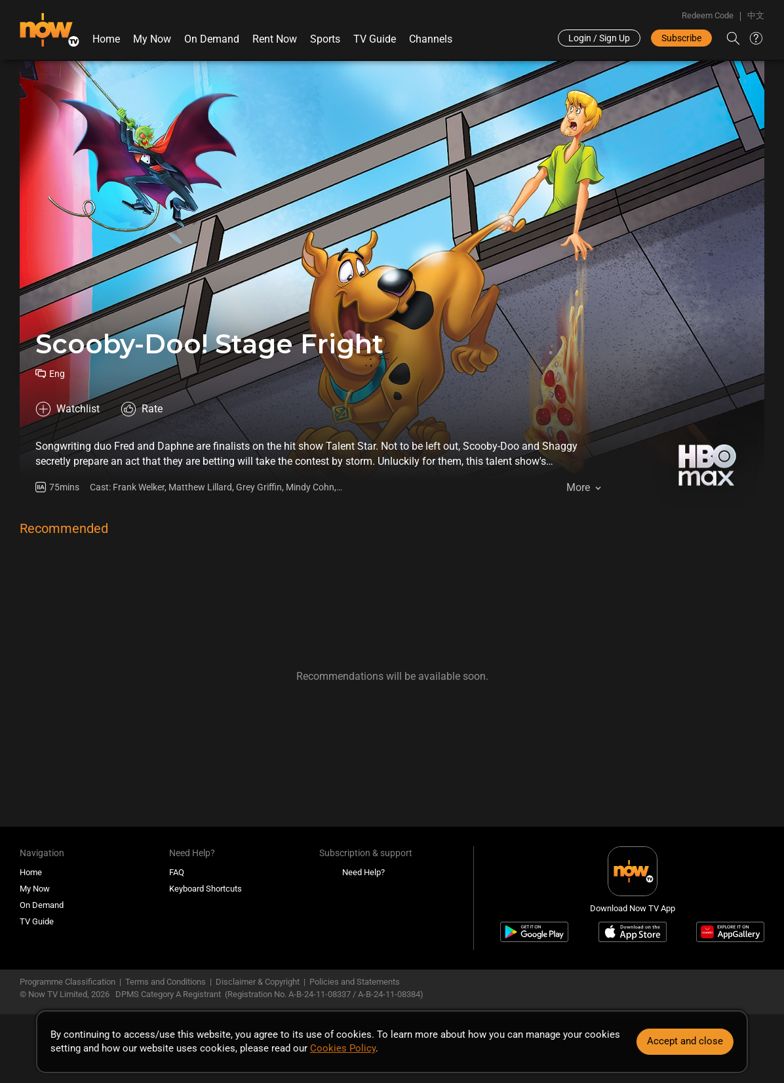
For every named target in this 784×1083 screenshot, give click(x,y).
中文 (755, 15)
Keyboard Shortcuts (205, 889)
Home (106, 39)
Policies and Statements (354, 982)
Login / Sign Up (599, 38)
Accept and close (685, 1041)
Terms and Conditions (165, 982)
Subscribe (681, 38)
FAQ (176, 872)
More (578, 487)
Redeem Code (708, 15)
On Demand (211, 39)
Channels (430, 39)
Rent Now (274, 39)
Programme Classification (67, 982)
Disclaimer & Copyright (258, 982)
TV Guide (374, 39)
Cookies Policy (343, 1048)
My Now (152, 39)
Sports (325, 39)
